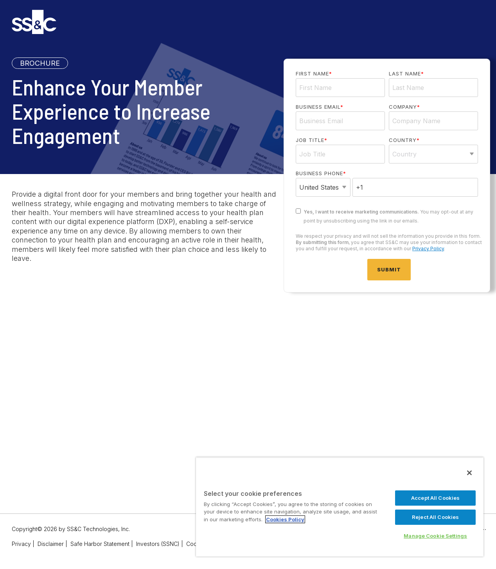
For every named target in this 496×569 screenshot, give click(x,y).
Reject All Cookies (435, 517)
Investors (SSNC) (158, 543)
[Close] (469, 472)
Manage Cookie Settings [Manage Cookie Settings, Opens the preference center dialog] (435, 536)
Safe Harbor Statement (99, 543)
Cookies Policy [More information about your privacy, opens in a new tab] (285, 519)
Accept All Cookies (435, 498)
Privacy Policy (428, 248)
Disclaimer (51, 543)
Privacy (21, 543)
